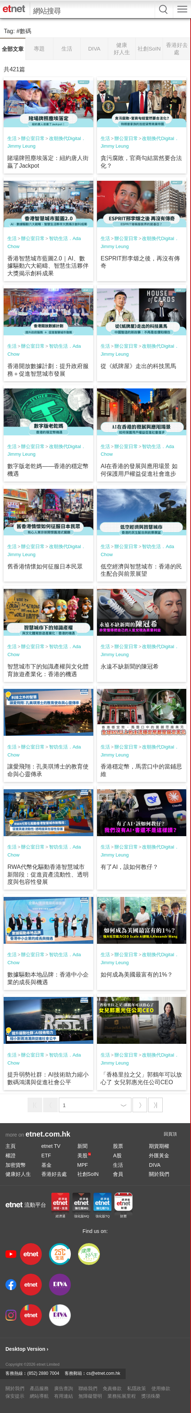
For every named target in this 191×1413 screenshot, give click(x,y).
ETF (46, 1155)
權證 (10, 1155)
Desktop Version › (26, 1349)
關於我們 (159, 1174)
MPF (82, 1165)
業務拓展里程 (121, 1396)
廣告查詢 (63, 1388)
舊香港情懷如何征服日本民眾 (45, 566)
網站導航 (39, 1396)
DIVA (154, 1165)
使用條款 (160, 1388)
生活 (12, 138)
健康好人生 (18, 1174)
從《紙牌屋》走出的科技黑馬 (138, 366)
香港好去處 (54, 1174)
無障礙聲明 (90, 1396)
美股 (84, 1155)
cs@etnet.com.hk (103, 1373)
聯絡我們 (87, 1388)
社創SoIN (88, 1174)
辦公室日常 (33, 138)
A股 (117, 1155)
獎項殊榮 (150, 1396)
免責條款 (112, 1388)
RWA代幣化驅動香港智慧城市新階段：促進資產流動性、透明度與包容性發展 (48, 874)
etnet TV (51, 1146)
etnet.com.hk (47, 1134)
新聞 (82, 1146)
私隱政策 (136, 1388)
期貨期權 (159, 1146)
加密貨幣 (15, 1165)
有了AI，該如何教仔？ (129, 867)
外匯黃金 (159, 1155)
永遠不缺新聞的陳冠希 (130, 666)
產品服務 (39, 1388)
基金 (46, 1165)
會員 (118, 1174)
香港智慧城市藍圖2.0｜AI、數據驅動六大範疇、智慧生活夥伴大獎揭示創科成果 (48, 266)
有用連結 (63, 1396)
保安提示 (14, 1396)
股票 (118, 1146)
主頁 (10, 1146)
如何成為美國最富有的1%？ (137, 974)
